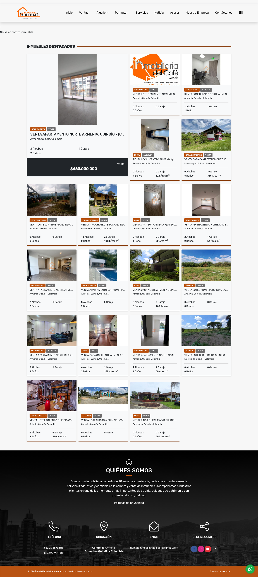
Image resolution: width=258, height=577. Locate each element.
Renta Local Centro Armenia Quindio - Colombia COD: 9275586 (155, 159)
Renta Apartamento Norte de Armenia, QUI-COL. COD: (52, 355)
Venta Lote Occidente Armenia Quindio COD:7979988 (155, 94)
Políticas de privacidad (129, 503)
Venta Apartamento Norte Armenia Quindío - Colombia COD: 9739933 (52, 289)
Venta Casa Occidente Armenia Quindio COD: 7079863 (103, 355)
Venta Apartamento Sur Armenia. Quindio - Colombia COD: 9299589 (103, 289)
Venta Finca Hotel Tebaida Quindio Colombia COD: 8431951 (103, 224)
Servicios (142, 12)
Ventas (83, 12)
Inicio (69, 12)
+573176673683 (53, 547)
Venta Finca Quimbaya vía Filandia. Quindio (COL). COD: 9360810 (155, 420)
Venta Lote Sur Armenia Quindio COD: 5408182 (52, 224)
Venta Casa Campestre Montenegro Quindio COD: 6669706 (206, 159)
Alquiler (102, 12)
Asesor (174, 12)
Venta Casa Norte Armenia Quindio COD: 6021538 (155, 289)
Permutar (121, 12)
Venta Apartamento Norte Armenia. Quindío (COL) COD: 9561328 (206, 224)
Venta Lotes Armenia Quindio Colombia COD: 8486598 (206, 289)
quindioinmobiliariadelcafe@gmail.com (154, 547)
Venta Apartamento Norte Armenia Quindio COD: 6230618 (155, 355)
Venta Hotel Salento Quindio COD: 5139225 (52, 420)
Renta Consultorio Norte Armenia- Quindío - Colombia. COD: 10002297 (206, 94)
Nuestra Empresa (197, 12)
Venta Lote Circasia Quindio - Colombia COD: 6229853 (103, 420)
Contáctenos (223, 12)
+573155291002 (54, 553)
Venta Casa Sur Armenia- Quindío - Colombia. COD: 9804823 (155, 224)
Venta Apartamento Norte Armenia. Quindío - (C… (77, 134)
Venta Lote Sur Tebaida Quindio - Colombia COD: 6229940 (206, 355)
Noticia (159, 12)
